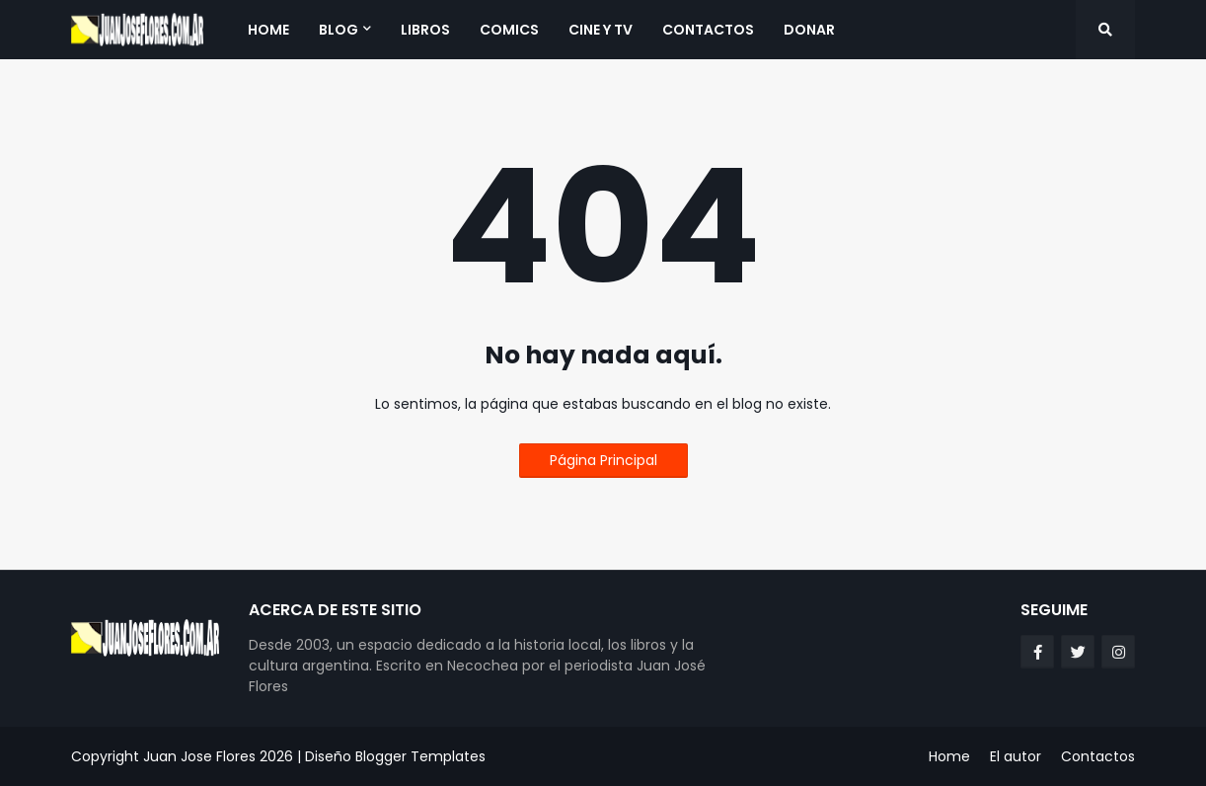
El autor (1015, 756)
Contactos (1098, 756)
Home (949, 756)
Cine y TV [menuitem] (600, 29)
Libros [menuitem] (425, 29)
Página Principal (603, 460)
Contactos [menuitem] (708, 29)
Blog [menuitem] (338, 29)
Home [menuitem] (268, 29)
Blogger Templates (420, 756)
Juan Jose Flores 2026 (218, 756)
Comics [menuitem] (509, 29)
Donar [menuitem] (809, 29)
